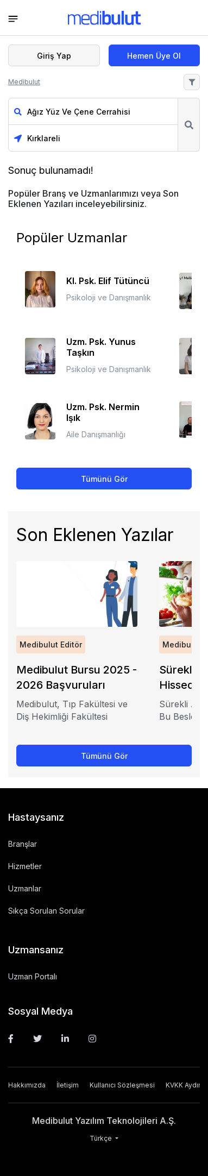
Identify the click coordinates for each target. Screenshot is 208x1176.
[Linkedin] (65, 1038)
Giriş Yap (54, 55)
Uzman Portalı (32, 976)
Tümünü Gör (104, 478)
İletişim (67, 1085)
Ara (188, 124)
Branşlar (22, 843)
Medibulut (24, 82)
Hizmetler (25, 866)
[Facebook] (11, 1038)
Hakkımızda (27, 1085)
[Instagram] (92, 1038)
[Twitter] (37, 1038)
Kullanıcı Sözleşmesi (122, 1085)
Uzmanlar (24, 888)
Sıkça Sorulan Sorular (46, 910)
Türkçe (102, 1138)
